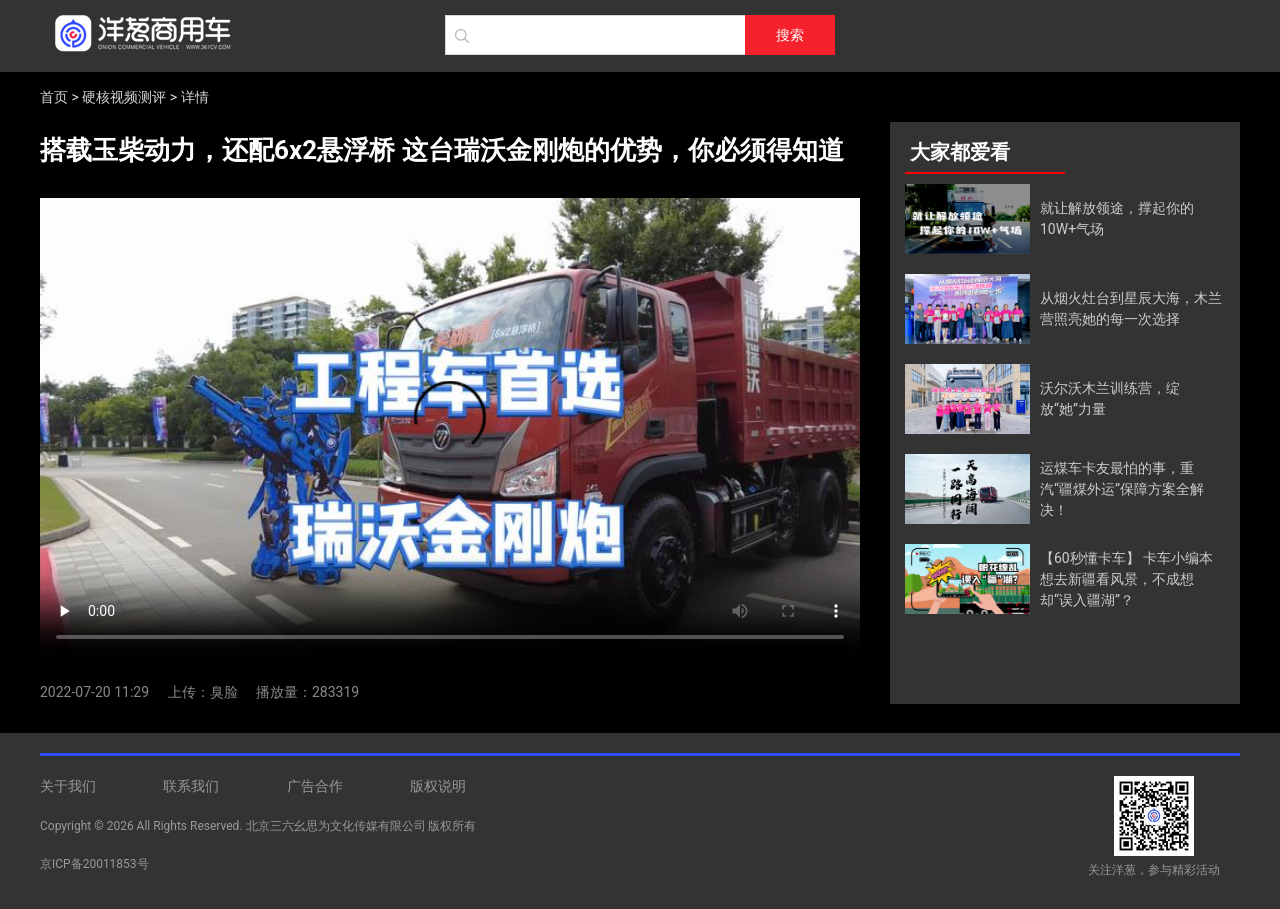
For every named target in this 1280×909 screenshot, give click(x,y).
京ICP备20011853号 (94, 864)
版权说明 (438, 786)
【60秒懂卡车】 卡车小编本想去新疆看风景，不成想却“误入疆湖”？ (1126, 579)
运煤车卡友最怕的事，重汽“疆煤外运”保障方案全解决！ (1122, 489)
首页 (54, 97)
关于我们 (68, 786)
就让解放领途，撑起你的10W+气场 (1117, 218)
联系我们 (191, 786)
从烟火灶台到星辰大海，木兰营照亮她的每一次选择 (1131, 308)
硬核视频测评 (124, 97)
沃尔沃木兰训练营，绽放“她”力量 (1110, 398)
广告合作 (315, 786)
